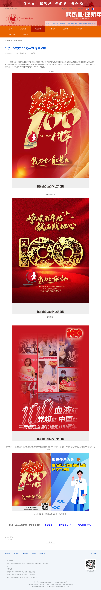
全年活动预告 (92, 23)
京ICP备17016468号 (61, 582)
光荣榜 (65, 29)
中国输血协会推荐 (71, 23)
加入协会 (72, 9)
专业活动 (79, 29)
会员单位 (17, 553)
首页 (10, 29)
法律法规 (52, 29)
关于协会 (23, 29)
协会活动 (38, 29)
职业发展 (12, 34)
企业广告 (42, 553)
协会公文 (49, 23)
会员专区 (26, 34)
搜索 (64, 9)
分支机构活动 (83, 23)
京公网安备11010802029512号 (44, 582)
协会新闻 (55, 23)
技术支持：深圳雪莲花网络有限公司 (58, 587)
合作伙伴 (8, 553)
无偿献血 (62, 23)
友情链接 (26, 553)
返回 (50, 542)
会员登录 (80, 9)
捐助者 (34, 553)
